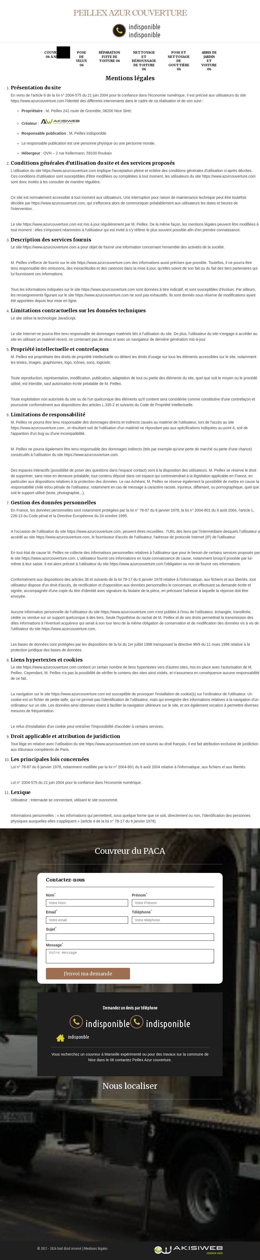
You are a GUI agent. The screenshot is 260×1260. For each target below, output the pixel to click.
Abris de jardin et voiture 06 (209, 60)
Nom (51, 894)
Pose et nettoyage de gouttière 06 (179, 60)
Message (54, 944)
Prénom (139, 894)
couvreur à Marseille (103, 1054)
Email (51, 911)
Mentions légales (96, 1248)
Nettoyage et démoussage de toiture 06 (144, 60)
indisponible (144, 27)
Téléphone (142, 911)
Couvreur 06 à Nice (53, 54)
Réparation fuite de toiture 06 (109, 56)
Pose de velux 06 (81, 58)
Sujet (51, 928)
